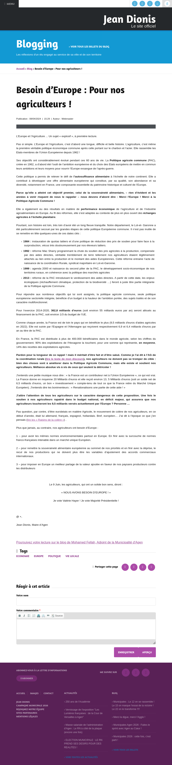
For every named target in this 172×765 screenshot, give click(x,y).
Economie (22, 556)
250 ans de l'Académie (78, 701)
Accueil (20, 68)
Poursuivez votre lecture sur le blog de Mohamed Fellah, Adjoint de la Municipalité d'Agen (79, 542)
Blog (29, 68)
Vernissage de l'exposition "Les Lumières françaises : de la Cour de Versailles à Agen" (83, 713)
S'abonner (27, 678)
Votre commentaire (28, 610)
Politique (54, 556)
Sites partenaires (26, 712)
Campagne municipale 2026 (32, 705)
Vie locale (72, 556)
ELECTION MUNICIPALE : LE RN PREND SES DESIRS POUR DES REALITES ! (83, 744)
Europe (38, 556)
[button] (19, 616)
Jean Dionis (130, 18)
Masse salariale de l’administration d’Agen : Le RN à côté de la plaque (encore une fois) (83, 728)
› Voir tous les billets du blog (89, 46)
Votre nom (22, 595)
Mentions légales (27, 716)
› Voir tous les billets (125, 749)
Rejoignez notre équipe (30, 709)
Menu (9, 3)
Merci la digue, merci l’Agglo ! (129, 717)
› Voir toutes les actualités (81, 757)
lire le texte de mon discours (65, 358)
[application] (86, 628)
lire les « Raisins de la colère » (45, 419)
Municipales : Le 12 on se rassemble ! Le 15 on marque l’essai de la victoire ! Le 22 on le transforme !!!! (133, 705)
